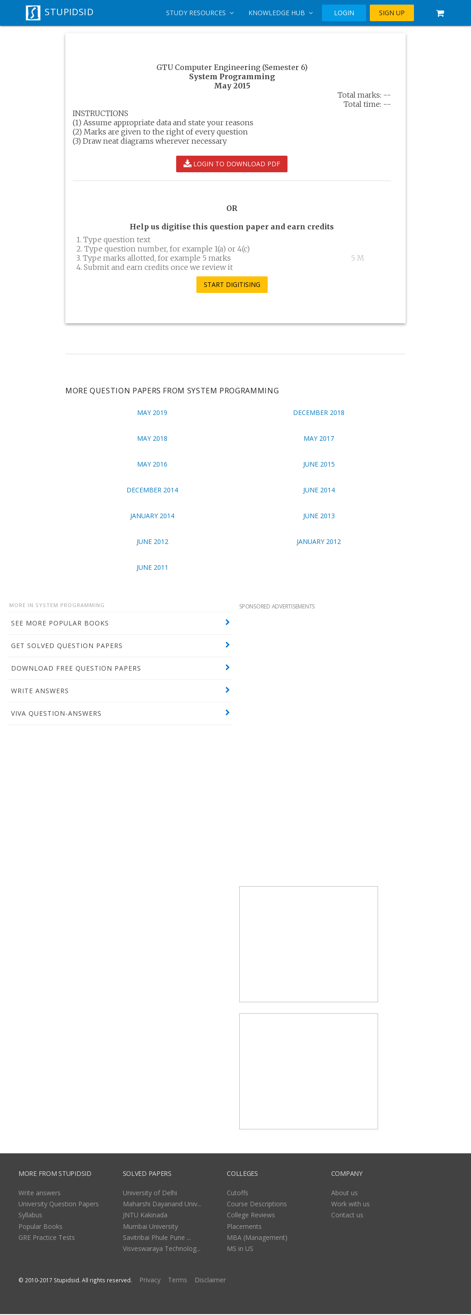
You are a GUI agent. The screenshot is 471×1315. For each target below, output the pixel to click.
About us (344, 1193)
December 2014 (152, 489)
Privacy (150, 1280)
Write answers (39, 1193)
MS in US (240, 1249)
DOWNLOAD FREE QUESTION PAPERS (76, 668)
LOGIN (344, 13)
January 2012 (319, 541)
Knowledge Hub (280, 12)
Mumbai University (150, 1227)
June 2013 (319, 515)
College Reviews (251, 1215)
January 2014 (152, 515)
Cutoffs (237, 1193)
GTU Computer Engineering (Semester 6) (232, 67)
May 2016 (152, 464)
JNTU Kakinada (145, 1215)
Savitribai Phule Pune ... (157, 1238)
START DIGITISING (232, 284)
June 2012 (152, 541)
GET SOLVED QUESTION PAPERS (67, 645)
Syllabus (30, 1215)
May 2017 (319, 438)
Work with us (350, 1204)
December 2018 (319, 412)
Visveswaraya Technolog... (162, 1249)
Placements (244, 1227)
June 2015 (319, 464)
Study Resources (200, 12)
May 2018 (152, 438)
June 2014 (319, 489)
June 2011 (152, 567)
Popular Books (40, 1227)
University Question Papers (58, 1204)
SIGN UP (392, 13)
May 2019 (152, 412)
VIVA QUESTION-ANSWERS (56, 713)
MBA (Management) (257, 1238)
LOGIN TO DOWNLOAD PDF (231, 164)
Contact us (347, 1215)
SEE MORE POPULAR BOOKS (60, 623)
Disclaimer (210, 1280)
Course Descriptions (257, 1204)
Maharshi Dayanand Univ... (162, 1204)
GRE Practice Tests (46, 1238)
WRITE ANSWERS (40, 690)
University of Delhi (150, 1193)
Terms (177, 1280)
